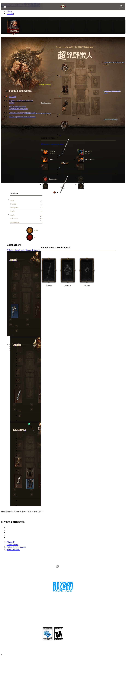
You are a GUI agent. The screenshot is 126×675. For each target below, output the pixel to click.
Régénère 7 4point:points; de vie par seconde (19, 102)
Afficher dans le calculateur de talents (23, 250)
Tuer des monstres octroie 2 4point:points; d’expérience (17, 108)
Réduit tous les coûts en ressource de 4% (21, 113)
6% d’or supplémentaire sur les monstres (21, 117)
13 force (11, 96)
